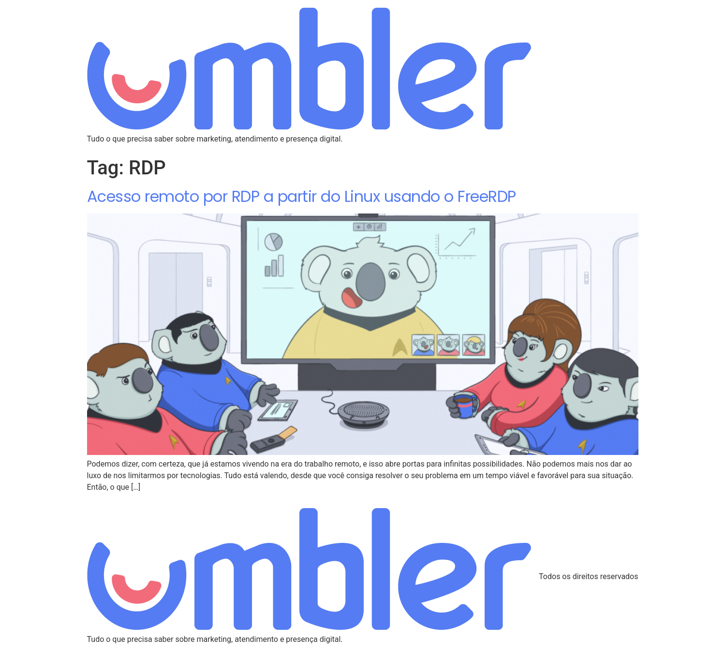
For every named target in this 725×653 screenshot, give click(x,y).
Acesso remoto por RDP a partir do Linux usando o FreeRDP (301, 196)
